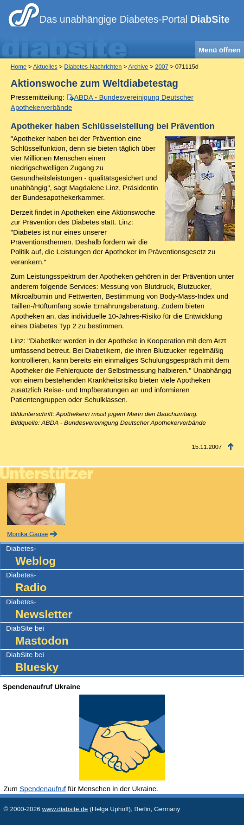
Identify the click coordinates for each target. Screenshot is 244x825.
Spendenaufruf (42, 789)
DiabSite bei (125, 636)
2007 (161, 66)
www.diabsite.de (65, 809)
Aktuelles (45, 66)
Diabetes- (125, 556)
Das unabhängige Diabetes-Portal (134, 19)
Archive (138, 66)
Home (18, 66)
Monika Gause (27, 534)
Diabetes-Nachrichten (93, 66)
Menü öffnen (219, 50)
